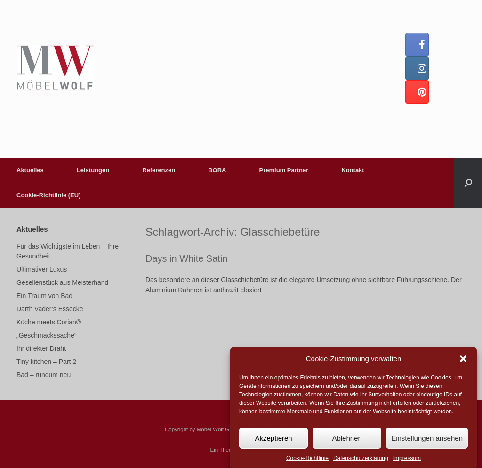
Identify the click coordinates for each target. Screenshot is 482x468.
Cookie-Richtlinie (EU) (48, 195)
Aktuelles (30, 170)
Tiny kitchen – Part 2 (46, 361)
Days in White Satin (186, 258)
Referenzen (158, 170)
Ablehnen (347, 442)
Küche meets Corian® (48, 322)
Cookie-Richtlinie (307, 462)
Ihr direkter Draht (41, 348)
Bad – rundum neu (43, 375)
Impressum (407, 462)
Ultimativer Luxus (41, 269)
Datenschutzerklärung (360, 462)
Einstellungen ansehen (427, 442)
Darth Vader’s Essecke (49, 309)
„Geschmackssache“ (46, 335)
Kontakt (352, 170)
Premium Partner (284, 170)
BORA (217, 170)
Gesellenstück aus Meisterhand (62, 282)
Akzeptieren (273, 442)
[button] (463, 362)
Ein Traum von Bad (44, 295)
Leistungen (93, 170)
